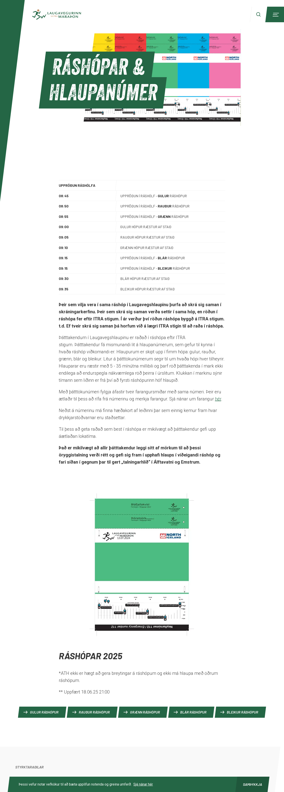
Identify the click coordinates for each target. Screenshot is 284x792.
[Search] (258, 14)
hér (218, 399)
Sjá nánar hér (143, 784)
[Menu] (275, 14)
